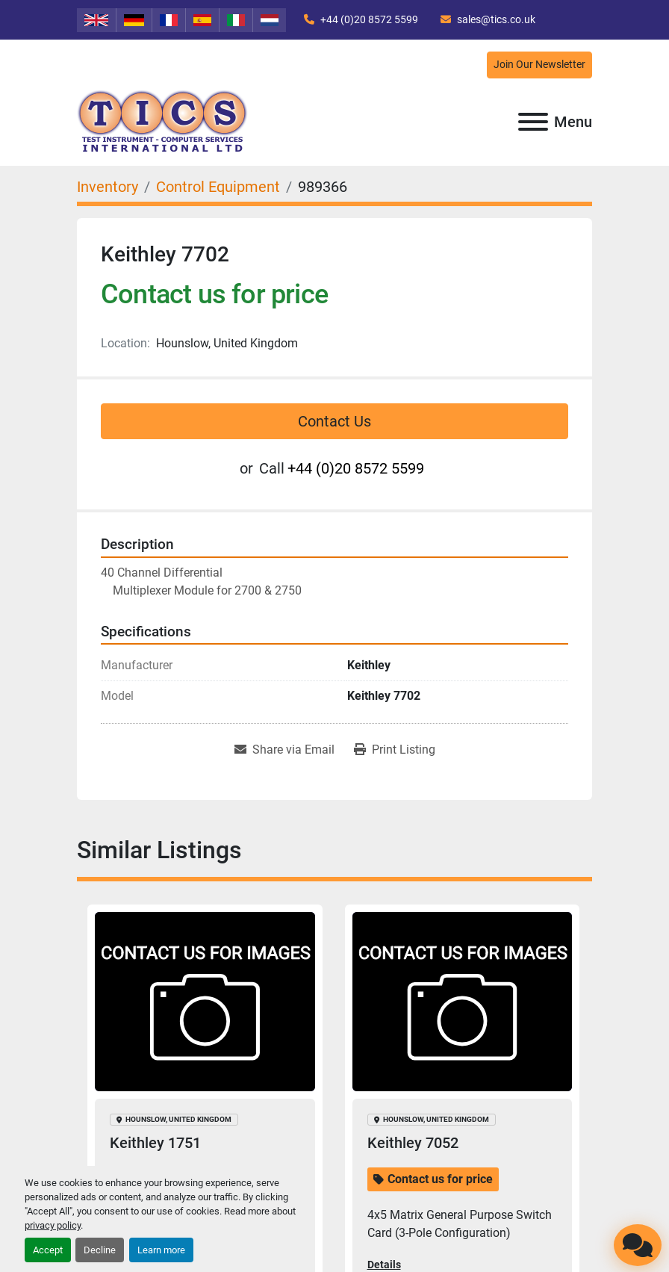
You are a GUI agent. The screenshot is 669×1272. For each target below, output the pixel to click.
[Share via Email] (284, 750)
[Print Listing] (394, 750)
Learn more (161, 1250)
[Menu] (533, 122)
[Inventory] (107, 187)
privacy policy (53, 1225)
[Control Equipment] (218, 187)
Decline (100, 1250)
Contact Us (334, 421)
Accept (48, 1250)
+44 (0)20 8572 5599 (368, 19)
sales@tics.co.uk (495, 19)
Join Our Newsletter (539, 64)
